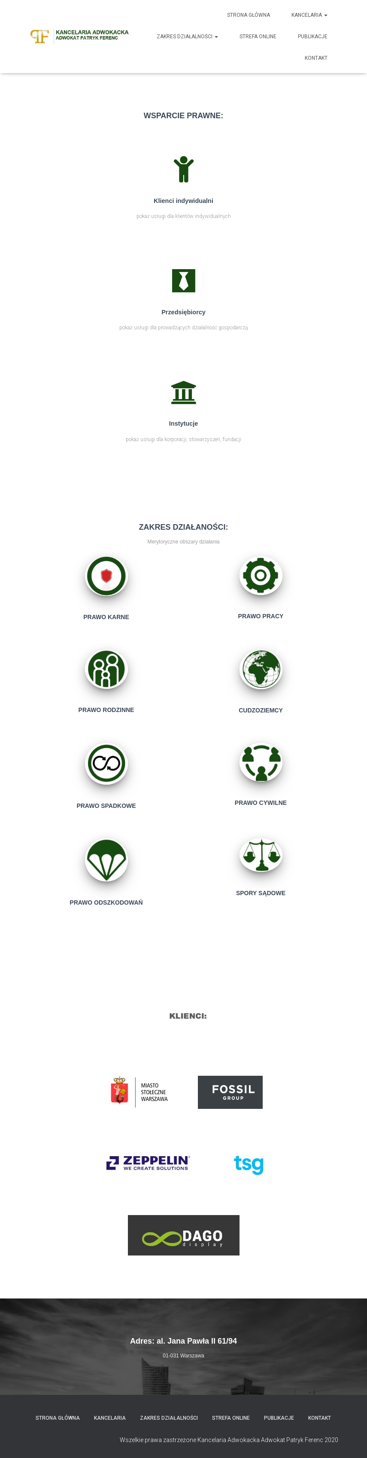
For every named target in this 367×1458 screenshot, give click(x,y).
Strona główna (248, 15)
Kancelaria (309, 15)
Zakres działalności (187, 37)
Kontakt (316, 58)
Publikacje (313, 37)
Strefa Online (258, 37)
